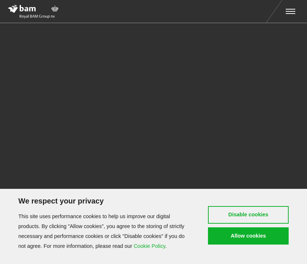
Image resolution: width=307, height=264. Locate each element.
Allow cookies (248, 236)
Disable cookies (248, 214)
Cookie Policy (149, 246)
